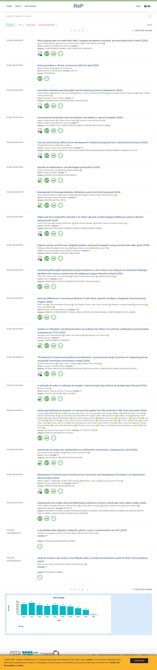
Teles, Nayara (79, 305)
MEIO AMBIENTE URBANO (70, 228)
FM (61, 279)
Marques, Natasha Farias (112, 506)
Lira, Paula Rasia (63, 276)
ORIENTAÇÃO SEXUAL (128, 369)
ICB (65, 508)
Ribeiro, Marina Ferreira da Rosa (84, 533)
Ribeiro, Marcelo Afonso (105, 195)
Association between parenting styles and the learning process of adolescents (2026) (80, 90)
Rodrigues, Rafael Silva (46, 248)
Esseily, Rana (136, 418)
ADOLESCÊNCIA (51, 458)
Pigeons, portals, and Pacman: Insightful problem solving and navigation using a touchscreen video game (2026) (93, 245)
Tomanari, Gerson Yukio (111, 481)
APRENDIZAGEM (51, 101)
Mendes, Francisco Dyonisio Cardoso (110, 223)
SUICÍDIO (48, 175)
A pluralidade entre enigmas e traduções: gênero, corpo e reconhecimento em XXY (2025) (82, 530)
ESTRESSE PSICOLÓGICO (54, 369)
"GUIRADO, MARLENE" (48, 25)
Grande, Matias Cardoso (90, 506)
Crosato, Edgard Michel (46, 413)
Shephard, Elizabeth (105, 276)
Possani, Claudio (68, 420)
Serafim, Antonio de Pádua (64, 93)
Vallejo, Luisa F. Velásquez (68, 363)
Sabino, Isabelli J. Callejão (47, 481)
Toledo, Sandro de (44, 93)
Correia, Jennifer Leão (59, 423)
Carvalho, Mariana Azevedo (105, 416)
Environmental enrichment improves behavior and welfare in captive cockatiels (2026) (80, 117)
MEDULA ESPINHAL (90, 511)
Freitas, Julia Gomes (125, 423)
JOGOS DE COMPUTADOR (70, 253)
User (138, 6)
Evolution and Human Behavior (55, 310)
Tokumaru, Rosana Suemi (108, 420)
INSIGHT (48, 253)
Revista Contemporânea (53, 71)
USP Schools (30, 6)
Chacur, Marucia (131, 506)
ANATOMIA (49, 511)
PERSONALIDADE (97, 150)
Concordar (139, 661)
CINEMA (59, 572)
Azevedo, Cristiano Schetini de (70, 43)
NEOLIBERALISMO (60, 394)
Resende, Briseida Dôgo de (47, 416)
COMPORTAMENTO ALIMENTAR (57, 340)
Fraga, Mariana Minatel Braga (59, 418)
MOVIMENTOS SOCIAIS (74, 369)
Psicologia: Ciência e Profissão (55, 197)
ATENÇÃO (62, 101)
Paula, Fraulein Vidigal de (110, 413)
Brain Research (49, 508)
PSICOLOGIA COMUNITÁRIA (79, 150)
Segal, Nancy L (122, 418)
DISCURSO (72, 394)
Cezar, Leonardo (102, 305)
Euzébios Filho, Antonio (90, 363)
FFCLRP (91, 430)
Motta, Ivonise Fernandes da (76, 453)
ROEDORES (83, 513)
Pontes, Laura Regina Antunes (110, 425)
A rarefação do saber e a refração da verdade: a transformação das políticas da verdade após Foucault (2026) (92, 385)
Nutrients (47, 338)
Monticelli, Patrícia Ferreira (133, 413)
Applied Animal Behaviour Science (57, 46)
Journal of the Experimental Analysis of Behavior (62, 251)
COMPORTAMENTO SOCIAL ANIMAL (122, 312)
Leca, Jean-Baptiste (44, 307)
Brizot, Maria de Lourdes (67, 413)
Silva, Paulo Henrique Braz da (84, 418)
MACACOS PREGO (52, 228)
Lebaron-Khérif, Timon (105, 423)
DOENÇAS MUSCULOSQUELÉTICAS (65, 513)
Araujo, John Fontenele (88, 413)
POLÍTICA (48, 394)
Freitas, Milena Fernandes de (48, 506)
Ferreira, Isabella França (130, 420)
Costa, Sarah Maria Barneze (64, 425)
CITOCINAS (58, 511)
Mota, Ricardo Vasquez (84, 223)
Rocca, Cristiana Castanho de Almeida (92, 93)
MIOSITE (140, 511)
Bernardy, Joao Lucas (91, 481)
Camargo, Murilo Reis (63, 223)
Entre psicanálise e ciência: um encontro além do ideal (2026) (68, 65)
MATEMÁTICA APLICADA (63, 433)
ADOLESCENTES (81, 101)
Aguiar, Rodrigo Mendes (46, 43)
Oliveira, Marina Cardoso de (47, 195)
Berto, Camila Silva (65, 68)
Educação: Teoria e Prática (54, 98)
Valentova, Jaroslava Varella (122, 305)
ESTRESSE (87, 125)
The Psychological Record (53, 483)
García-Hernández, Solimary (60, 305)
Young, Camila (53, 564)
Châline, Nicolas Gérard (94, 43)
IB (78, 310)
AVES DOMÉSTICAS (75, 48)
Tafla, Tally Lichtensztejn (46, 276)
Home (9, 6)
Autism (46, 279)
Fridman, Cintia (124, 416)
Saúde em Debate (50, 173)
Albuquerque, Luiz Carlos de (96, 335)
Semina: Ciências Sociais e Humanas (58, 391)
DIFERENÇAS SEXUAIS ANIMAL (95, 312)
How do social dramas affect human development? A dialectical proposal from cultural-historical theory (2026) (92, 142)
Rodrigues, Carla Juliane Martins (49, 335)
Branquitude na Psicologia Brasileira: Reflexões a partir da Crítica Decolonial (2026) (78, 192)
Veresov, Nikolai (65, 145)
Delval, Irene (42, 305)
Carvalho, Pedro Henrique (70, 481)
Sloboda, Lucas (43, 388)
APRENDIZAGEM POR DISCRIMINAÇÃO (60, 486)
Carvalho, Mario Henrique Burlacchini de (76, 416)
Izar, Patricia (140, 305)
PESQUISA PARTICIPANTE (75, 281)
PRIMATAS (49, 312)
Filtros (10, 25)
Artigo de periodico (15, 40)
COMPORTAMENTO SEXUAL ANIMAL (68, 312)
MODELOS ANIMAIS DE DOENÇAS (123, 511)
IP (78, 46)
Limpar (149, 25)
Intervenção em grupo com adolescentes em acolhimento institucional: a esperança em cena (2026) (87, 449)
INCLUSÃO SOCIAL (93, 281)
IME (96, 430)
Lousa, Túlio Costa (44, 223)
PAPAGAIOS (87, 48)
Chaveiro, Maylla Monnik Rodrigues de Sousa (78, 195)
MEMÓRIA (71, 101)
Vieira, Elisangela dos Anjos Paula (83, 423)
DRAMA (48, 150)
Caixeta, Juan (90, 305)
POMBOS (55, 253)
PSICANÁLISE (50, 73)
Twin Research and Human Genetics (57, 430)
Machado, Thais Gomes (87, 425)
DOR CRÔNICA (103, 511)
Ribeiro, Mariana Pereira (69, 506)
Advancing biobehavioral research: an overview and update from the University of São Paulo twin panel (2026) (92, 410)
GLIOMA (67, 511)
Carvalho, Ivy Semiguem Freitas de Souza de (54, 533)
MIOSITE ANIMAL (44, 513)
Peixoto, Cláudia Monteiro (85, 420)
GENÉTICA (49, 433)
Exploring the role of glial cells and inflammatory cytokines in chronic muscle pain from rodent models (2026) (91, 503)
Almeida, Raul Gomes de (46, 145)
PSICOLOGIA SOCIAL (59, 150)
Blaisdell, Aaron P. (99, 248)
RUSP (74, 483)
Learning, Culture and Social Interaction (58, 148)
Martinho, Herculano (106, 418)
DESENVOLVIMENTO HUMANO (116, 150)
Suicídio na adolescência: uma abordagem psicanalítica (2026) (68, 167)
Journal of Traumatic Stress (54, 366)
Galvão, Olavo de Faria (73, 335)
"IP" (21, 25)
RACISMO (48, 200)
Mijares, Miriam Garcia (81, 248)
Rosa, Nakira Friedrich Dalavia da (122, 93)
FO (81, 430)
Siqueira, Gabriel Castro (46, 363)
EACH (73, 71)
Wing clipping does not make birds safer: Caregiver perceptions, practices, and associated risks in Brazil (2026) (92, 40)
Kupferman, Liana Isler (131, 425)
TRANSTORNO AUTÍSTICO (55, 281)
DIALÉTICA (133, 150)
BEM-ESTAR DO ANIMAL (101, 125)
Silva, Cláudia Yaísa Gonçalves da (50, 453)
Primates (47, 226)
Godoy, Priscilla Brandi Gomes (83, 276)
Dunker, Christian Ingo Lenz (47, 170)
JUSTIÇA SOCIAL (59, 200)
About (18, 6)
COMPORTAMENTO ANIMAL (56, 48)
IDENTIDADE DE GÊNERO (109, 369)
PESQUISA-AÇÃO (75, 458)
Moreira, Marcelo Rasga (70, 170)
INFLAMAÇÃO (76, 511)
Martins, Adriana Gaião (46, 68)
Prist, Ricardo (54, 420)
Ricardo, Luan (42, 564)
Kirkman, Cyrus (63, 248)
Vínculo (46, 455)
